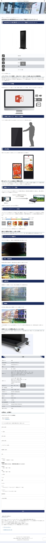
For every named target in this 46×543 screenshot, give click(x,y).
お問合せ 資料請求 (21, 540)
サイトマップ (32, 540)
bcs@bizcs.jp (7, 419)
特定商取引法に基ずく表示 (8, 531)
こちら (9, 73)
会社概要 (16, 540)
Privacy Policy (27, 540)
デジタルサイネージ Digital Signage (23, 1)
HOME (13, 540)
